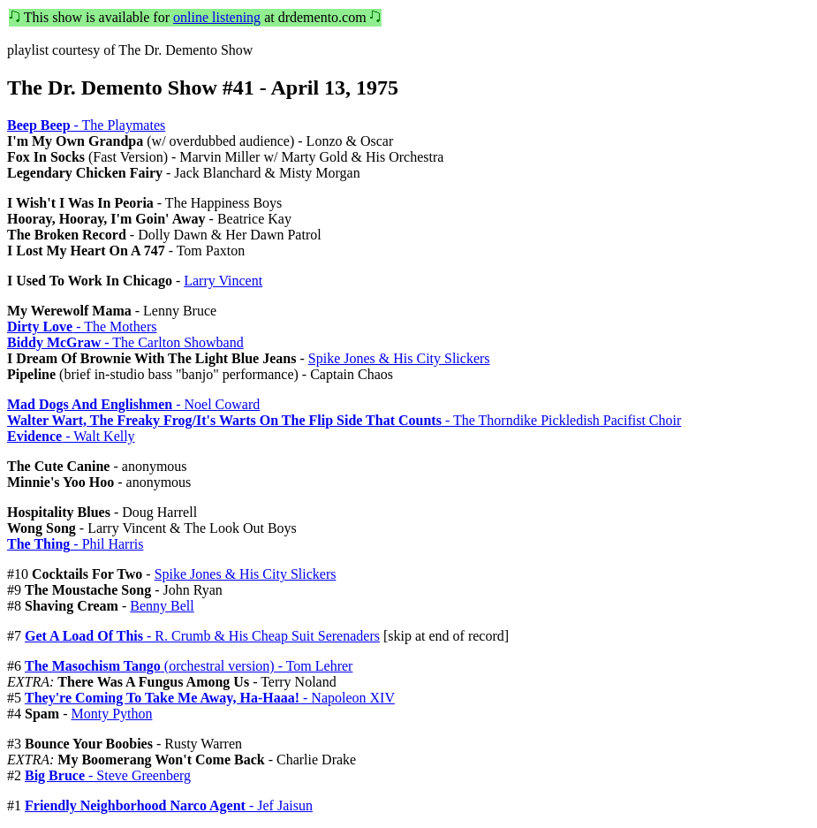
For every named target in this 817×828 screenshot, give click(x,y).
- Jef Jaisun (169, 805)
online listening (217, 17)
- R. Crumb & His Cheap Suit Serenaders (202, 635)
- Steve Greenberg (108, 775)
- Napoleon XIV (210, 697)
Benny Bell (161, 605)
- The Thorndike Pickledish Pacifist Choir (344, 420)
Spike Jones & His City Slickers (399, 358)
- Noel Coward (133, 404)
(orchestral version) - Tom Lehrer (188, 665)
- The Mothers (81, 326)
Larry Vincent (223, 280)
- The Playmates (86, 125)
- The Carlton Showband (125, 342)
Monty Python (111, 713)
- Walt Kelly (71, 436)
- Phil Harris (75, 543)
